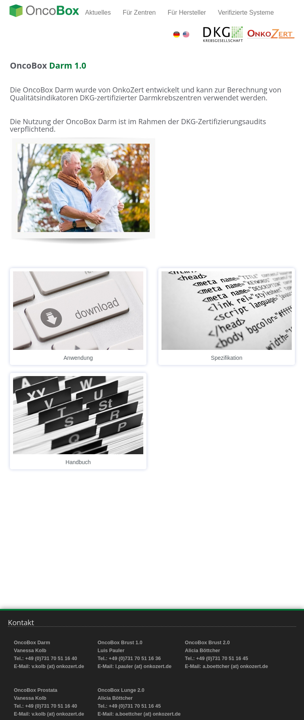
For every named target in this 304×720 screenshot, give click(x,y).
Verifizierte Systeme (246, 12)
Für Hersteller (187, 12)
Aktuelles (98, 12)
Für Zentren (139, 12)
